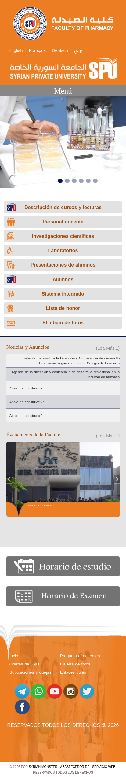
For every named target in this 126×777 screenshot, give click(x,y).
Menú (63, 91)
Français (37, 50)
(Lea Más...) (108, 348)
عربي (78, 50)
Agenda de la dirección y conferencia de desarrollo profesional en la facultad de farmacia (66, 374)
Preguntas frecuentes (80, 656)
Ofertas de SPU (24, 664)
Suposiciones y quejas (30, 672)
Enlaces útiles (73, 672)
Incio (13, 656)
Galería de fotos (75, 664)
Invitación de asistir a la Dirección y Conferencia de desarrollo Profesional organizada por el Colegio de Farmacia (70, 360)
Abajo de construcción (27, 415)
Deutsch (60, 50)
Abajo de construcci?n (27, 388)
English (15, 50)
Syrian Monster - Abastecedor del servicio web (72, 767)
